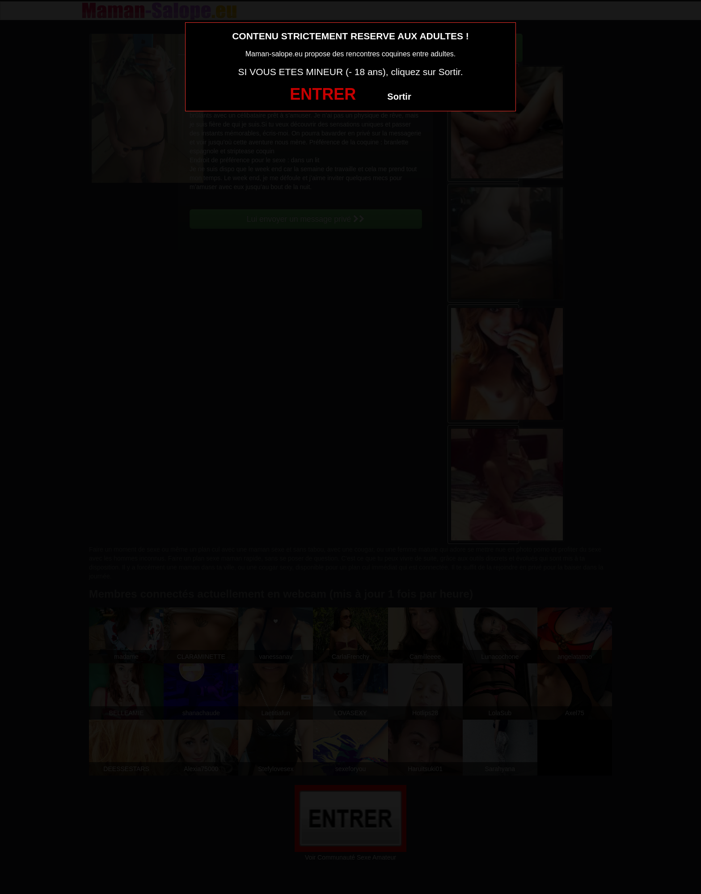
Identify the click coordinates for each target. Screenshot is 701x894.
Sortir (399, 96)
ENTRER (323, 94)
